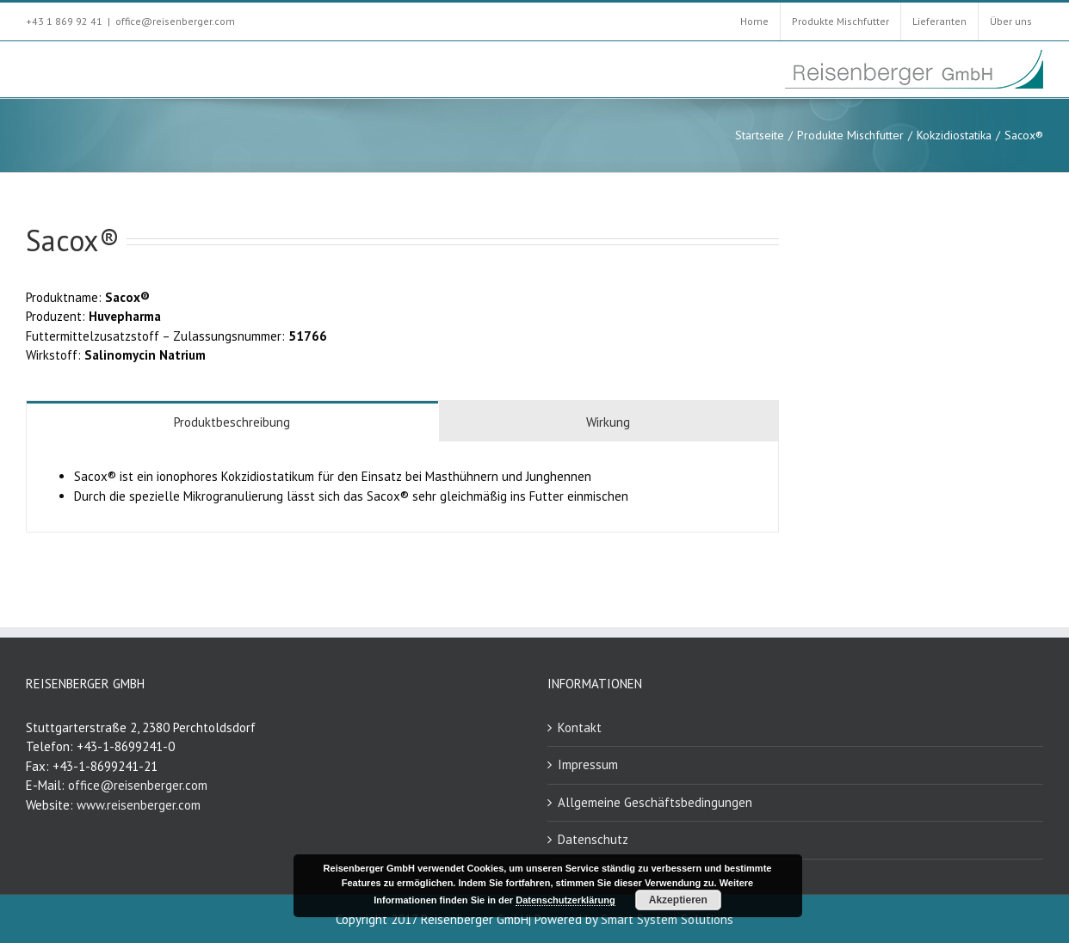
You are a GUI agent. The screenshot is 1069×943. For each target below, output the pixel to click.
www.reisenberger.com (139, 805)
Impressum (588, 764)
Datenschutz (593, 839)
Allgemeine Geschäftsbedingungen (655, 802)
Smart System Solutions (667, 919)
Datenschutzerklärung (565, 900)
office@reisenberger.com (175, 21)
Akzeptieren (678, 900)
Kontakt (580, 727)
